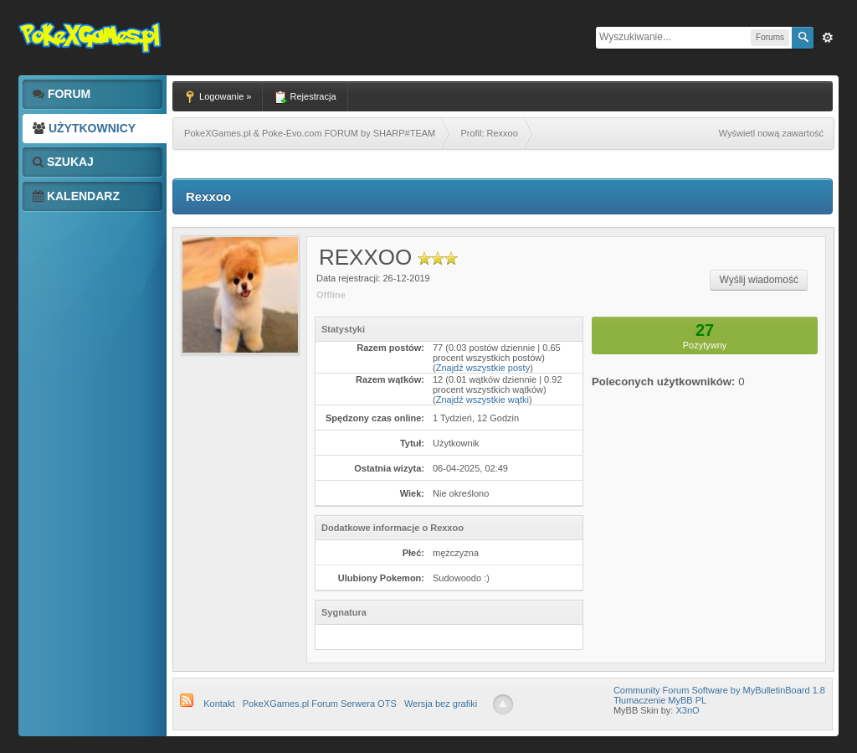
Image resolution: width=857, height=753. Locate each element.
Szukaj (63, 161)
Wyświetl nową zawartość (771, 133)
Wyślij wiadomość (758, 280)
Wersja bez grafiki (440, 704)
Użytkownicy (84, 128)
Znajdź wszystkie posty (483, 368)
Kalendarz (76, 196)
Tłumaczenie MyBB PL (659, 700)
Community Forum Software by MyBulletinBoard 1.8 (719, 690)
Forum (61, 94)
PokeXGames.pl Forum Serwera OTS (320, 704)
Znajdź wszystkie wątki (482, 400)
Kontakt (218, 704)
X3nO (687, 710)
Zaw (828, 38)
